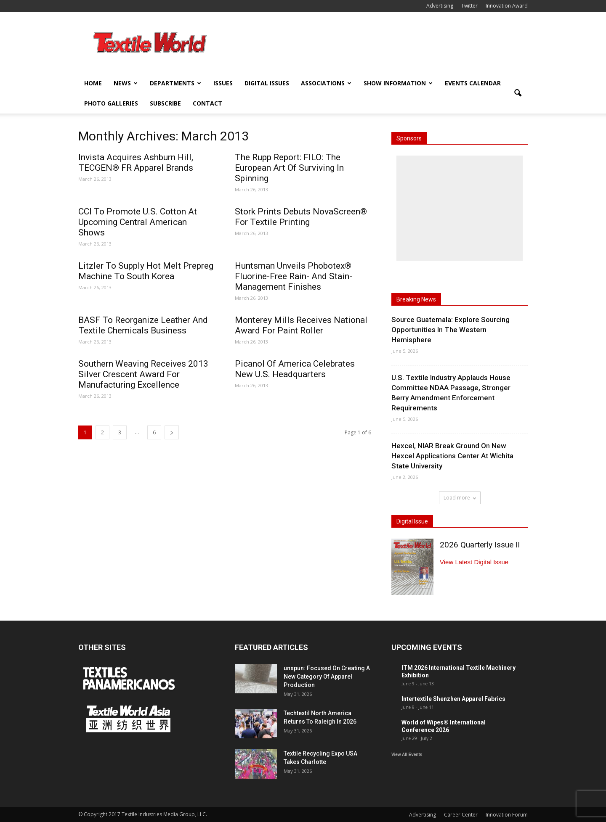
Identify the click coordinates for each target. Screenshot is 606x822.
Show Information (398, 83)
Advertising (439, 5)
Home (93, 83)
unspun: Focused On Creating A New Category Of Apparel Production (327, 676)
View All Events (406, 754)
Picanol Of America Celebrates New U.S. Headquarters (295, 369)
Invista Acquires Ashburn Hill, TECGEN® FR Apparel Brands (135, 162)
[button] (518, 93)
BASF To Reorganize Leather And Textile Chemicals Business (143, 325)
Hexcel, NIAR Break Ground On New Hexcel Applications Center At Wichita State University (452, 455)
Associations (326, 83)
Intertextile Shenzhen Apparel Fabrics (453, 698)
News (126, 83)
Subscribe (165, 103)
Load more (460, 497)
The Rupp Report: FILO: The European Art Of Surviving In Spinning (289, 167)
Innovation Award (507, 5)
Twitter (469, 5)
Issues (223, 83)
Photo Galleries (111, 103)
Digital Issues (267, 83)
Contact (207, 103)
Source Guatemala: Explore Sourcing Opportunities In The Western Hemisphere (450, 329)
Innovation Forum (507, 814)
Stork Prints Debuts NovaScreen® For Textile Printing (301, 216)
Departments (175, 83)
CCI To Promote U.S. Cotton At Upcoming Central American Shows (137, 222)
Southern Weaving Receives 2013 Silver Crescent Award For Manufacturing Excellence (143, 374)
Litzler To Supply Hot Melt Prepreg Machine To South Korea (145, 271)
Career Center (461, 814)
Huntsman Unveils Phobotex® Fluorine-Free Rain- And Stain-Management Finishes (293, 276)
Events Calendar (473, 83)
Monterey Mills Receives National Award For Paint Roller (301, 325)
